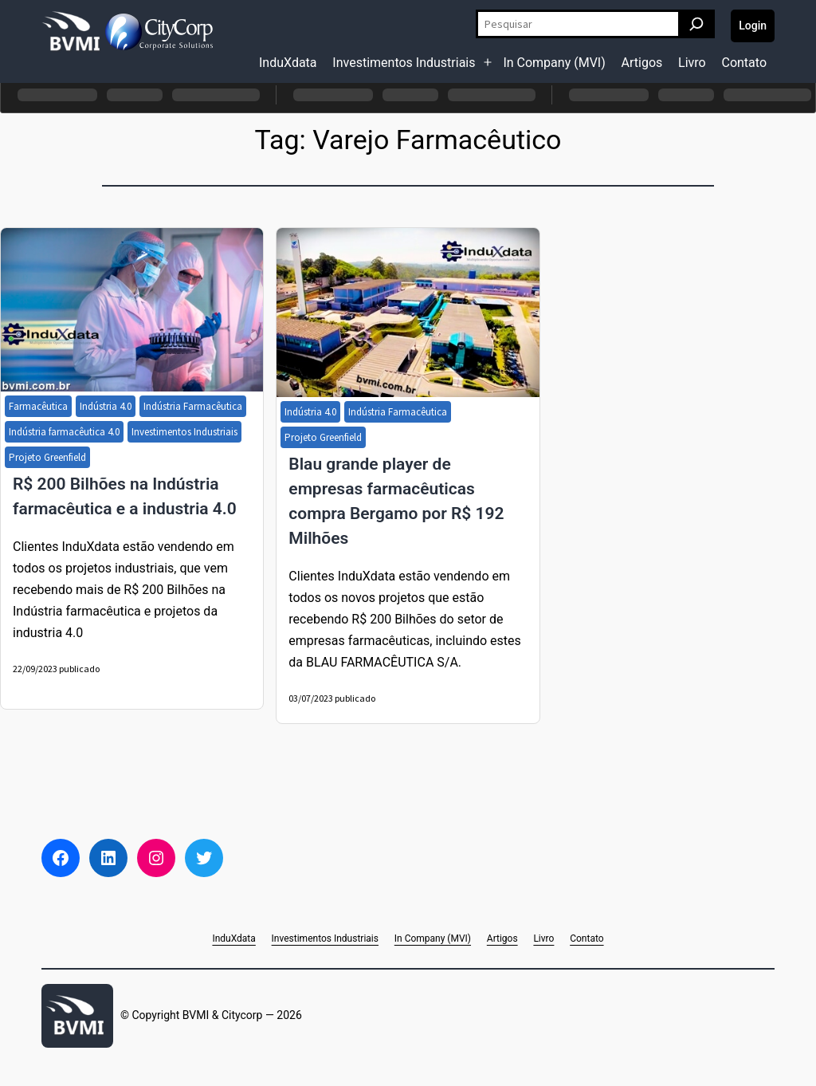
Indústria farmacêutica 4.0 (64, 432)
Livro (692, 62)
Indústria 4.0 (105, 406)
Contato (744, 62)
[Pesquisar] (696, 24)
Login (753, 25)
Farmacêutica (38, 406)
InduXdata (288, 62)
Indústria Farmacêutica (192, 406)
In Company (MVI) (554, 62)
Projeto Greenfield (47, 457)
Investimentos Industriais (403, 62)
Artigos (642, 62)
